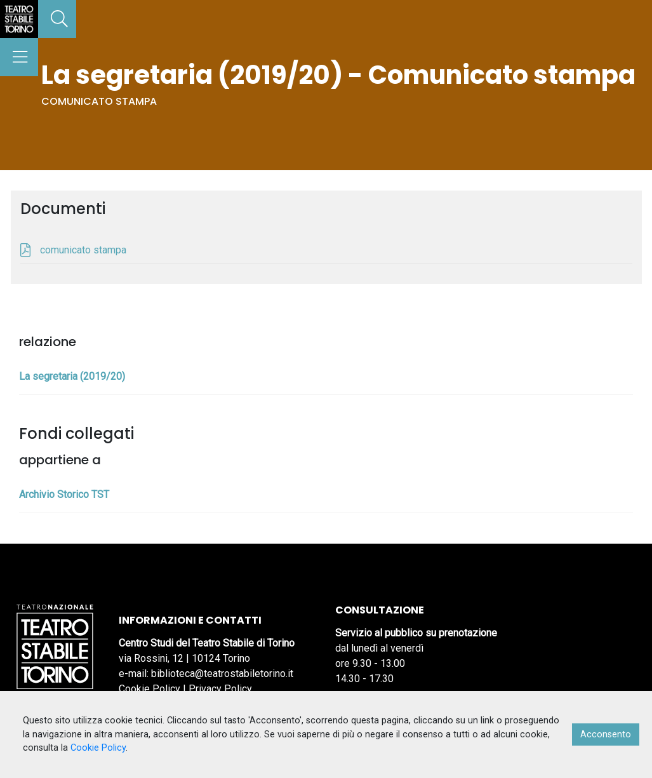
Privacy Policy (220, 689)
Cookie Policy (149, 689)
